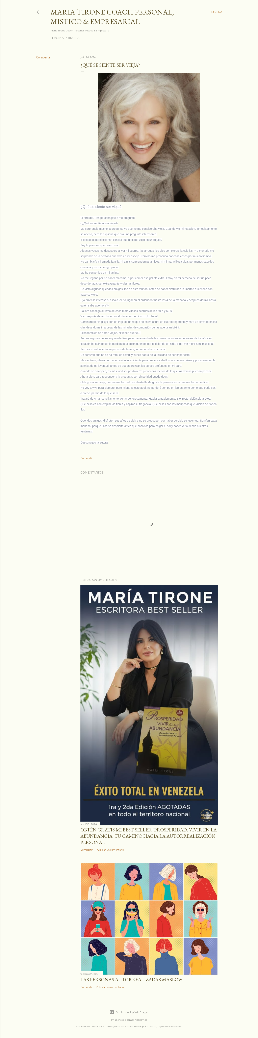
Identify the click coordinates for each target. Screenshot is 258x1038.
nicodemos (140, 1019)
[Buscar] (215, 12)
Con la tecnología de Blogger (129, 1012)
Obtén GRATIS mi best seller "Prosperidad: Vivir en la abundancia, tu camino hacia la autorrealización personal (148, 836)
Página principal (66, 38)
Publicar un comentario (110, 849)
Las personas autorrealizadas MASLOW (131, 979)
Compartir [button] (43, 57)
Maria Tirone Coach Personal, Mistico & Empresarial (112, 16)
